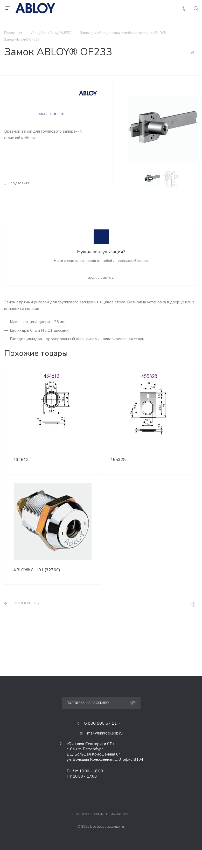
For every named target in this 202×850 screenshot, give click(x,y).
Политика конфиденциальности (101, 814)
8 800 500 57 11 (100, 723)
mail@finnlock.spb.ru (105, 733)
